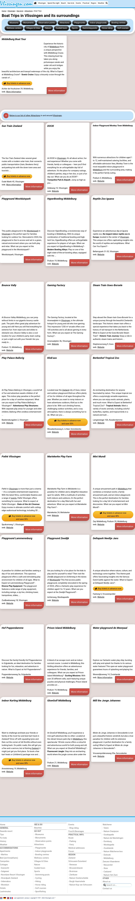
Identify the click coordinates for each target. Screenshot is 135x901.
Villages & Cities (33, 28)
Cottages (4, 865)
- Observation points (42, 841)
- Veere (106, 828)
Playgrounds (79, 23)
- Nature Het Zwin (110, 875)
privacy (27, 898)
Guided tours (61, 28)
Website (55, 191)
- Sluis (105, 868)
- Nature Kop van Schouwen (80, 885)
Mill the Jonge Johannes (107, 700)
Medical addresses (76, 848)
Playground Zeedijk (58, 538)
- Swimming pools (42, 875)
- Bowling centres (41, 854)
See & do (71, 3)
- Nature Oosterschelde (78, 878)
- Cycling (38, 878)
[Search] (106, 3)
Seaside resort (6, 831)
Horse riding (107, 28)
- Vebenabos (5, 881)
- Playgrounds (40, 848)
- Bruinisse (72, 871)
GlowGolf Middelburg (59, 700)
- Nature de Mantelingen (113, 838)
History (3, 841)
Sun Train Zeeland (12, 125)
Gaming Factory (56, 285)
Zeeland (65, 390)
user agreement (19, 898)
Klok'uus (52, 357)
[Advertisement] (67, 102)
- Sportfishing (40, 891)
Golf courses (122, 28)
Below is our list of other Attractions (24, 115)
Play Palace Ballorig (13, 357)
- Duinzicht (4, 868)
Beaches (38, 828)
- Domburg (107, 841)
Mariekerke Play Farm (59, 456)
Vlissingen (42, 3)
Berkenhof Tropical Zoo (106, 357)
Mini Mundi (99, 456)
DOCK (50, 125)
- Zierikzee (72, 875)
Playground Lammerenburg (17, 538)
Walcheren (107, 824)
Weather (101, 3)
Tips (2, 834)
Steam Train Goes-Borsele (107, 285)
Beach (63, 3)
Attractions (64, 23)
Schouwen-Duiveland (77, 861)
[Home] (35, 3)
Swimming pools (90, 28)
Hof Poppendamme (13, 627)
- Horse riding (40, 885)
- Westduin (4, 885)
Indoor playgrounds (98, 23)
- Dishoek (107, 855)
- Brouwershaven (75, 868)
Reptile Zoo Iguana (103, 198)
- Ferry (71, 845)
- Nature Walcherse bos (113, 851)
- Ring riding (73, 828)
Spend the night (53, 3)
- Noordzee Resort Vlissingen (12, 875)
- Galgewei (4, 871)
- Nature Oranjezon (111, 831)
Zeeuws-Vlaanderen (111, 861)
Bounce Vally (9, 285)
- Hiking (37, 881)
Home (2, 824)
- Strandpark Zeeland (9, 878)
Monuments (28, 23)
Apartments (5, 851)
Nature (48, 28)
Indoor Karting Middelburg (16, 700)
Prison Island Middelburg (61, 627)
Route (70, 838)
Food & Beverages (76, 831)
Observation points (47, 23)
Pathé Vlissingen (11, 456)
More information (13, 92)
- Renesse (72, 865)
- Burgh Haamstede (76, 881)
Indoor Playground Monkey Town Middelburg (113, 125)
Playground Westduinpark (16, 198)
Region (93, 3)
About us (106, 881)
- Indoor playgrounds (43, 851)
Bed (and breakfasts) (9, 858)
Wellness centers (14, 28)
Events (78, 3)
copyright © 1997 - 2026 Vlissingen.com (42, 898)
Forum (71, 851)
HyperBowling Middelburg (62, 198)
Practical (86, 3)
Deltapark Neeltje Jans (105, 538)
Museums (14, 23)
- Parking (72, 841)
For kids (3, 838)
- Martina (4, 854)
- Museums (39, 834)
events (14, 498)
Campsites (4, 861)
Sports (75, 28)
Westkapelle (55, 580)
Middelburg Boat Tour (14, 39)
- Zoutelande (108, 848)
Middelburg (54, 47)
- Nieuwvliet (108, 865)
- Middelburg (108, 858)
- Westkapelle (108, 845)
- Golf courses (40, 888)
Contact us (107, 888)
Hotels (3, 888)
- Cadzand (107, 872)
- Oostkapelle (108, 835)
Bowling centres (118, 23)
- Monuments (40, 838)
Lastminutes (5, 891)
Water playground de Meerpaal (110, 627)
